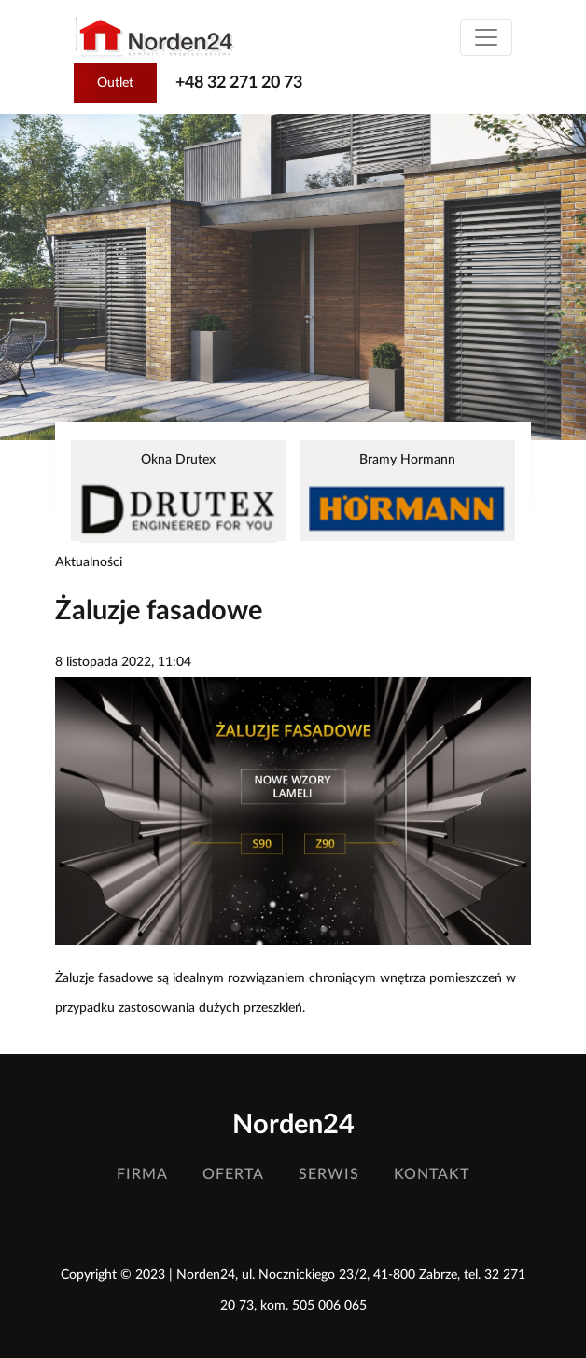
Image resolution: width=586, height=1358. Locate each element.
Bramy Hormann (407, 494)
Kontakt (431, 1174)
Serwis (329, 1174)
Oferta (233, 1174)
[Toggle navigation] (486, 37)
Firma (142, 1174)
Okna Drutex (178, 497)
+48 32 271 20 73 (238, 83)
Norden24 (293, 1125)
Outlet (115, 83)
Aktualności (88, 562)
